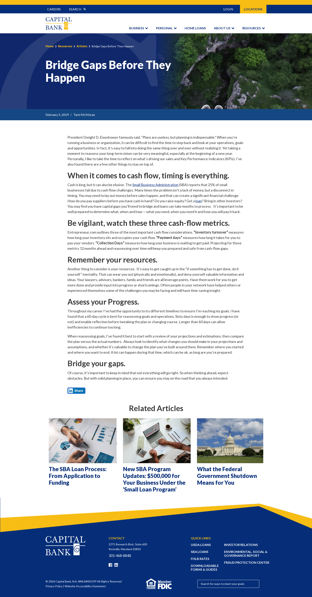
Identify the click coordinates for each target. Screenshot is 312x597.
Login (228, 9)
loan (198, 201)
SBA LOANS (199, 552)
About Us (222, 28)
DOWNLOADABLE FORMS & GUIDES (205, 567)
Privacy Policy (54, 586)
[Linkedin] (117, 565)
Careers (54, 9)
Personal (164, 28)
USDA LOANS (201, 545)
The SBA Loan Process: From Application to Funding (78, 476)
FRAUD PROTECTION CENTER (246, 562)
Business (136, 28)
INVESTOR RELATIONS (241, 545)
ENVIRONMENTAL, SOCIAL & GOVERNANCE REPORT (245, 553)
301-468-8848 (120, 555)
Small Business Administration (155, 185)
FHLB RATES (200, 558)
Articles (82, 46)
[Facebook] (111, 565)
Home (50, 46)
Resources (251, 28)
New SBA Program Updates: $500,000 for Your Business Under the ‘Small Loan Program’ (154, 479)
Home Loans (195, 28)
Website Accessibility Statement (85, 586)
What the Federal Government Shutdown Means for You (227, 476)
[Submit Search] (84, 9)
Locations (253, 9)
